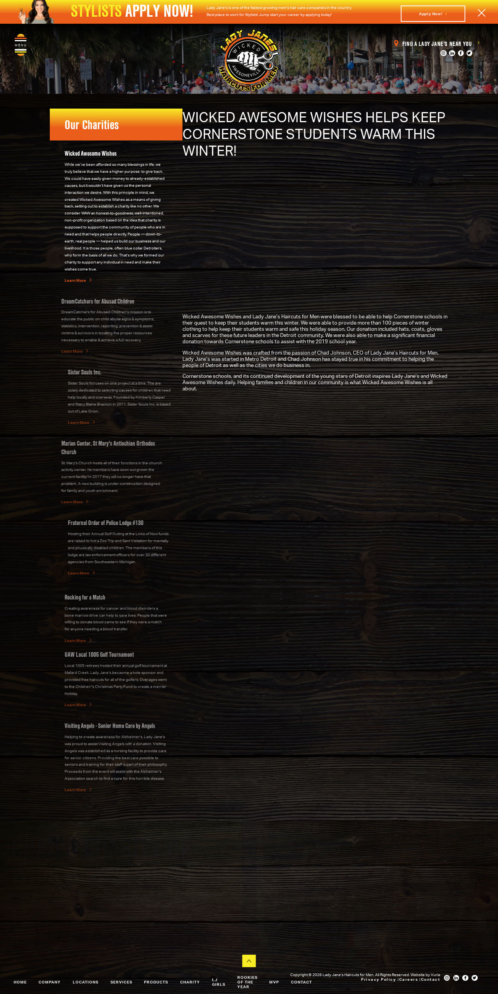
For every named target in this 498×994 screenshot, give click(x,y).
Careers (409, 979)
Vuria (435, 974)
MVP (274, 982)
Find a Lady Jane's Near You (436, 44)
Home (20, 982)
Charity (190, 982)
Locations (85, 982)
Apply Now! (433, 13)
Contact (301, 982)
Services (121, 982)
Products (156, 982)
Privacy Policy (379, 979)
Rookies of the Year (247, 982)
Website (418, 974)
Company (50, 982)
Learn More (78, 280)
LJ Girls (218, 982)
